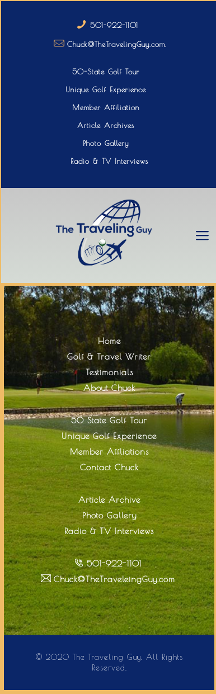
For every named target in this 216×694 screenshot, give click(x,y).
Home (109, 341)
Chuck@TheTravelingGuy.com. (117, 44)
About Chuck (109, 388)
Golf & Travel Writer (109, 356)
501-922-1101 (114, 25)
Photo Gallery (106, 143)
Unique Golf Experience (105, 89)
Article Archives (105, 125)
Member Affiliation (105, 107)
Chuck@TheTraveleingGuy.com (114, 579)
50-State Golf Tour (105, 71)
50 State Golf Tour (109, 420)
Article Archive (109, 499)
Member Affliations (109, 451)
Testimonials (109, 372)
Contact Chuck (109, 467)
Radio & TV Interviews (109, 161)
